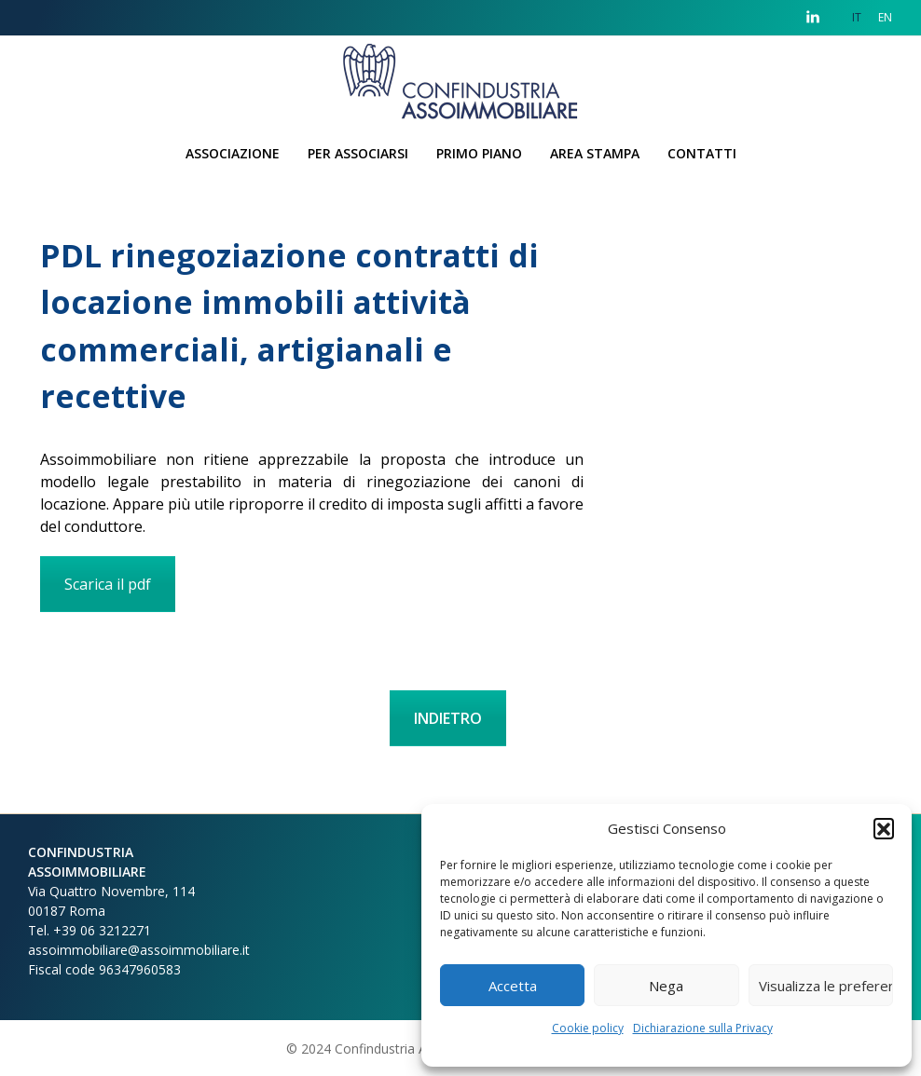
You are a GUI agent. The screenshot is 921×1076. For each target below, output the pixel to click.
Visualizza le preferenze (826, 985)
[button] (883, 828)
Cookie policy (588, 1028)
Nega (666, 985)
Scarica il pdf (107, 584)
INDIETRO (448, 718)
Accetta (512, 985)
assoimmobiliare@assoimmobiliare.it (139, 950)
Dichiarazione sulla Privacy (703, 1028)
